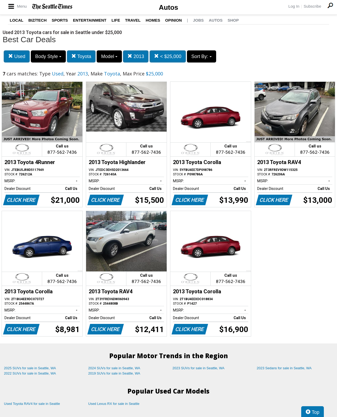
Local (16, 20)
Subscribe (312, 6)
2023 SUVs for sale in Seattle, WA (198, 368)
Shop (233, 20)
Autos (168, 7)
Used (16, 56)
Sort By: (201, 56)
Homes (153, 20)
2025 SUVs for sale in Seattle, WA (30, 368)
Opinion (173, 20)
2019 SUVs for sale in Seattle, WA (114, 373)
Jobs (198, 20)
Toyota (81, 56)
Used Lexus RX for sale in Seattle (113, 404)
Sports (60, 20)
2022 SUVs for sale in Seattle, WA (30, 373)
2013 (135, 56)
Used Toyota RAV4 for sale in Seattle (32, 404)
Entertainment (89, 20)
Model (109, 56)
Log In (293, 6)
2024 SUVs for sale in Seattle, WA (114, 368)
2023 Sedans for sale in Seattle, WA (284, 368)
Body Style (48, 56)
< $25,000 (167, 56)
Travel (133, 20)
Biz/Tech (37, 20)
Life (115, 20)
